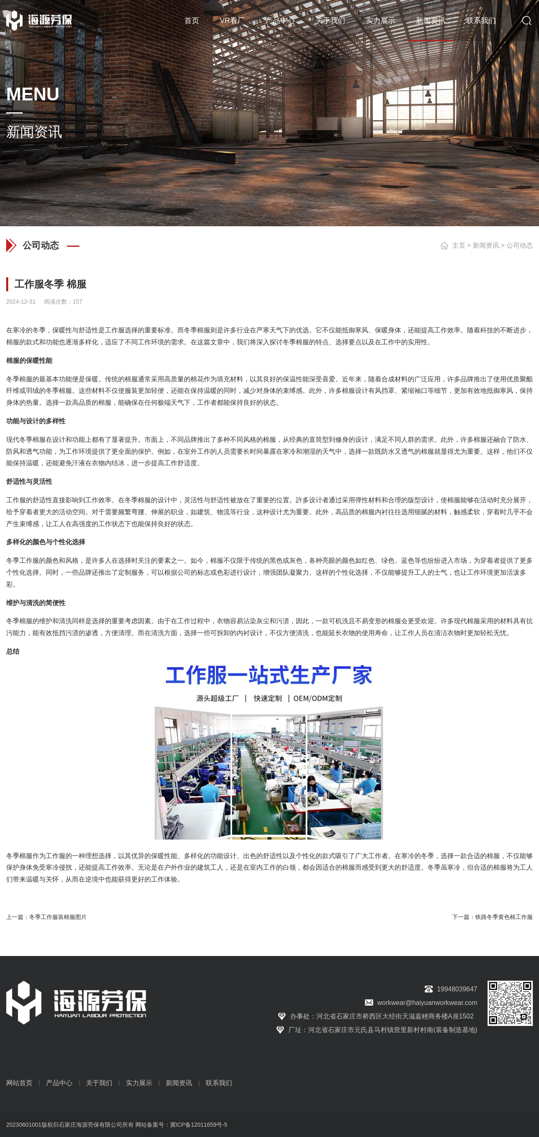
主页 (458, 245)
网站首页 (19, 1082)
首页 (191, 20)
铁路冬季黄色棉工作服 (504, 917)
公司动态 (519, 245)
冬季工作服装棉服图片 (58, 917)
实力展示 (380, 20)
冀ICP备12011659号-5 (199, 1124)
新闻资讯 (431, 20)
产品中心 (280, 20)
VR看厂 (232, 20)
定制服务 (131, 572)
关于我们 (330, 20)
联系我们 (481, 20)
